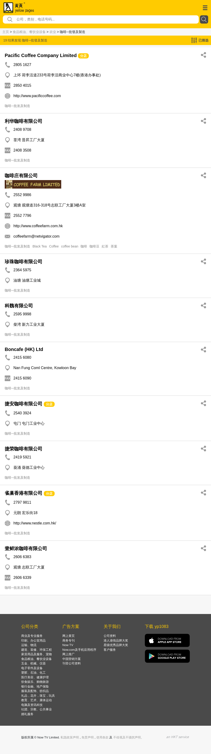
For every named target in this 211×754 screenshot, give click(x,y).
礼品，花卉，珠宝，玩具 (38, 695)
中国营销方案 (71, 659)
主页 (5, 32)
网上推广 (68, 654)
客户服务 (110, 649)
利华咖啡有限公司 (23, 121)
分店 (83, 56)
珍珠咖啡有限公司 (23, 261)
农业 (52, 32)
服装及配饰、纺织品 (35, 691)
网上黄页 (68, 636)
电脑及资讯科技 (32, 705)
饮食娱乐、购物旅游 (35, 682)
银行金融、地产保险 (35, 686)
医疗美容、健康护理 (35, 677)
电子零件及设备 (32, 668)
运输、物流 (29, 645)
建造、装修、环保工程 (36, 649)
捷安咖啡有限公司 (23, 403)
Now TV (67, 645)
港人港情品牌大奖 (116, 640)
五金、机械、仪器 (33, 663)
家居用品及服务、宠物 (36, 654)
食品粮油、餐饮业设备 (29, 32)
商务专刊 (68, 640)
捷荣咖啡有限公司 (23, 448)
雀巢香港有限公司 (23, 493)
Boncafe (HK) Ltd (24, 349)
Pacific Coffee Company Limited (41, 55)
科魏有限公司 (19, 305)
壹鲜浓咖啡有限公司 (26, 548)
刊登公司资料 (71, 663)
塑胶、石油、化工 (33, 672)
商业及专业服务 (32, 636)
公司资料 (110, 636)
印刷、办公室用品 (33, 640)
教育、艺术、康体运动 (36, 700)
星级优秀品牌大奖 (116, 645)
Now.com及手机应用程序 (79, 649)
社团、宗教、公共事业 (36, 709)
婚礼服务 (27, 714)
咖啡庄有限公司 (21, 175)
